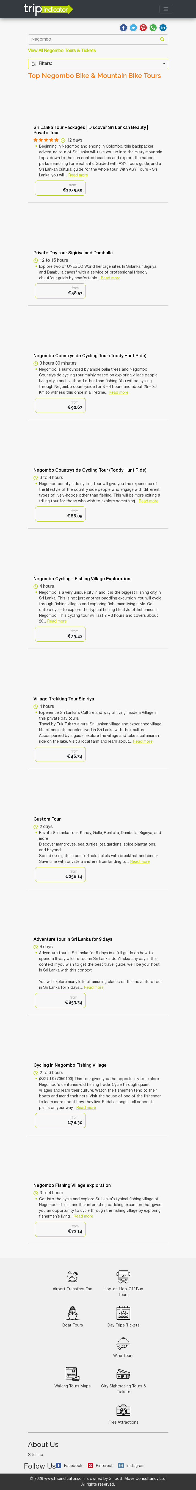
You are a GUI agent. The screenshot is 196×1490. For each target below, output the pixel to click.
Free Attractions (124, 1413)
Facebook (69, 1466)
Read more (78, 175)
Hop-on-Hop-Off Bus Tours (123, 1283)
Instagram (131, 1466)
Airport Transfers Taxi (73, 1280)
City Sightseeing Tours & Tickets (123, 1380)
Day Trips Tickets (123, 1316)
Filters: (42, 64)
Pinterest (100, 1466)
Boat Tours (72, 1316)
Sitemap (35, 1455)
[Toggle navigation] (165, 9)
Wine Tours (123, 1347)
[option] (60, 188)
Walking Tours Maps (72, 1377)
